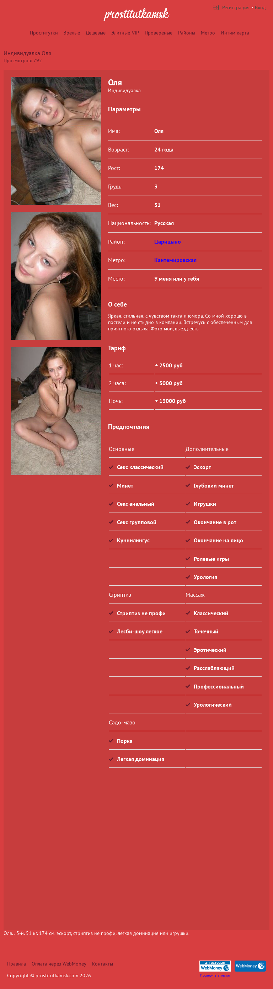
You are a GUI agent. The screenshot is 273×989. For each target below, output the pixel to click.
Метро (208, 33)
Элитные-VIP (125, 33)
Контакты (102, 964)
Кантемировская (175, 260)
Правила (16, 964)
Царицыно (167, 241)
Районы (186, 33)
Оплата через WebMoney (59, 964)
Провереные (158, 33)
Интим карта (235, 33)
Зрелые (72, 33)
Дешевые (96, 33)
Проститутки (44, 33)
